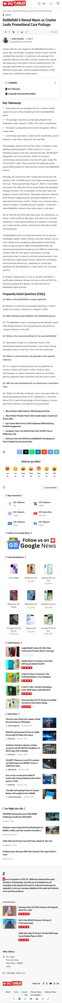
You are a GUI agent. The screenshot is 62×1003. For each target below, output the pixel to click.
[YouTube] (50, 983)
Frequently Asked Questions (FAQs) (22, 94)
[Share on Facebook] (9, 32)
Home (4, 11)
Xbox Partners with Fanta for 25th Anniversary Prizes (28, 411)
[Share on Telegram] (42, 999)
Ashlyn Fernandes (18, 39)
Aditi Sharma (12, 770)
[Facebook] (18, 503)
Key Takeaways (14, 89)
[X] (43, 503)
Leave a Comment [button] (50, 487)
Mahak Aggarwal (13, 726)
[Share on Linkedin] (31, 999)
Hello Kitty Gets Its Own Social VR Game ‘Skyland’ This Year (27, 841)
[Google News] (18, 523)
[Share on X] (13, 32)
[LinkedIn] (43, 523)
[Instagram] (18, 513)
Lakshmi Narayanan (14, 797)
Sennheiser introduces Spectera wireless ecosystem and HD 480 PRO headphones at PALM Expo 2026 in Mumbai (23, 748)
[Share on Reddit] (22, 32)
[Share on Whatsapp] (18, 32)
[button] (39, 3)
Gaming (9, 11)
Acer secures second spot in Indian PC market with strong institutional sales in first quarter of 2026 (23, 778)
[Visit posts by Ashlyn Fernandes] (5, 40)
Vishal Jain (11, 739)
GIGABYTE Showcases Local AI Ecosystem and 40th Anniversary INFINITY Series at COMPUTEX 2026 (22, 763)
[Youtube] (43, 513)
